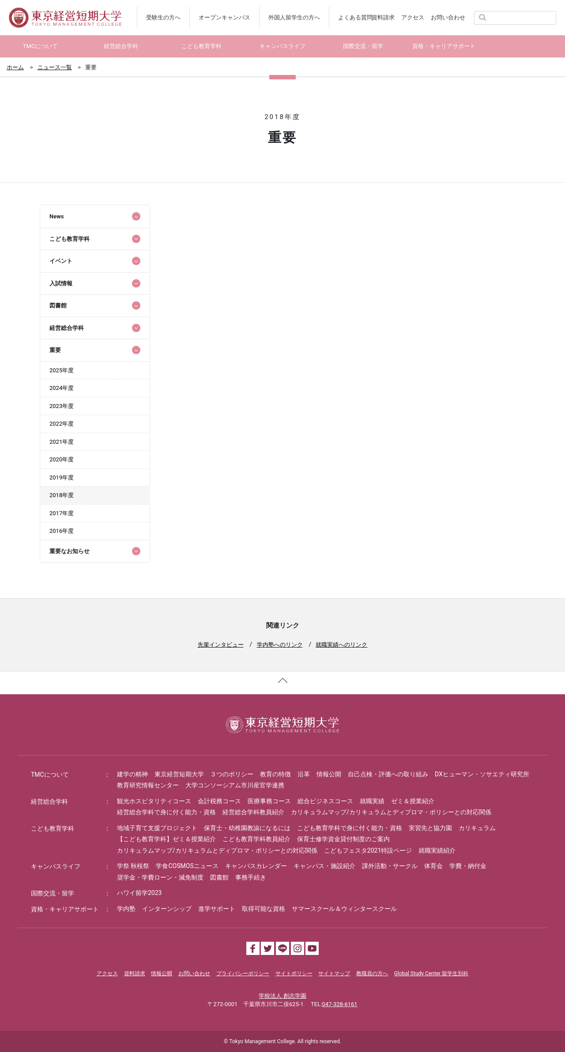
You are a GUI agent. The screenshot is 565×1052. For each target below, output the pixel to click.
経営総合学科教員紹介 (253, 812)
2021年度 (61, 441)
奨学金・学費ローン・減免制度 (160, 877)
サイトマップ (334, 973)
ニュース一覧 (55, 67)
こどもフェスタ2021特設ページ (368, 850)
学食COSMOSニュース (187, 865)
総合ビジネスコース (325, 801)
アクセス (412, 17)
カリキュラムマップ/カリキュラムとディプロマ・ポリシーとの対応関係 (391, 812)
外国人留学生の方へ (294, 17)
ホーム (15, 67)
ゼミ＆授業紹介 (412, 801)
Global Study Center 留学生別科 (431, 973)
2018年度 (61, 495)
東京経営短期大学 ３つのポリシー (203, 774)
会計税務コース (219, 801)
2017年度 (61, 513)
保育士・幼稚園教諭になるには (247, 827)
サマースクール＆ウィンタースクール (344, 908)
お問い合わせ (448, 17)
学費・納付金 (467, 865)
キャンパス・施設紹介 (324, 865)
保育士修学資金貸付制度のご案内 (343, 838)
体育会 (433, 865)
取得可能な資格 (263, 908)
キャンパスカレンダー (256, 865)
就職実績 (372, 801)
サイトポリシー (294, 973)
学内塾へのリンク (280, 644)
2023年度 (61, 406)
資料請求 (383, 17)
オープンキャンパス (224, 17)
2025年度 (61, 370)
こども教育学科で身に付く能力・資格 (349, 827)
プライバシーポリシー (242, 973)
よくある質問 (355, 17)
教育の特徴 (275, 774)
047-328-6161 (339, 1004)
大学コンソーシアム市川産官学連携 (234, 785)
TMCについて (50, 774)
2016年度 (61, 531)
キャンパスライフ (55, 866)
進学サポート (216, 908)
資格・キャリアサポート (65, 909)
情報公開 (328, 774)
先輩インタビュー (221, 644)
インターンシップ (167, 908)
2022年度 (61, 423)
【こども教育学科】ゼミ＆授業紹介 (166, 838)
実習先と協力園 (430, 827)
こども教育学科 (52, 828)
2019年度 (61, 477)
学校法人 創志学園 (282, 995)
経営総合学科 (49, 801)
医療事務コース (269, 801)
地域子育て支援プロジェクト (157, 827)
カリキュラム (477, 827)
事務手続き (250, 877)
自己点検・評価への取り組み (388, 774)
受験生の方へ (163, 17)
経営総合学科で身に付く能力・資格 (166, 812)
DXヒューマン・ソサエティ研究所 (482, 774)
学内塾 (126, 908)
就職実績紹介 (437, 850)
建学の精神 (132, 774)
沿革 (304, 774)
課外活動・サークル (390, 865)
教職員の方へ (372, 973)
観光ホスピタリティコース (154, 801)
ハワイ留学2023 (139, 892)
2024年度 (61, 388)
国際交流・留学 (52, 893)
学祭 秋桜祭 (133, 865)
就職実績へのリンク (341, 644)
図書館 (219, 877)
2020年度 (61, 459)
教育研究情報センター (148, 785)
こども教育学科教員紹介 (256, 838)
